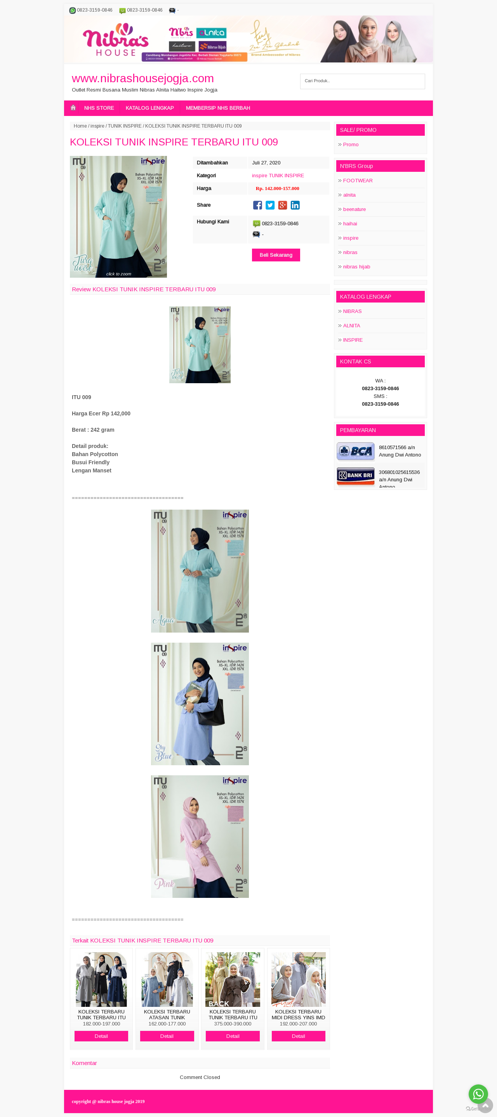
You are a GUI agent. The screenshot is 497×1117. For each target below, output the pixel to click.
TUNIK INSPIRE (125, 126)
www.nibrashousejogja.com (143, 78)
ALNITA (351, 326)
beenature (354, 209)
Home (80, 126)
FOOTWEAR (358, 180)
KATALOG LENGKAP (150, 108)
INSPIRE (353, 340)
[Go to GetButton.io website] (478, 1109)
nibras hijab (356, 267)
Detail (101, 1036)
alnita (349, 195)
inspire (97, 126)
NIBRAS (352, 311)
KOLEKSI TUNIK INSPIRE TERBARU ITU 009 (174, 142)
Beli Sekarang (276, 255)
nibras (350, 252)
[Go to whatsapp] (478, 1094)
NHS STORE (99, 108)
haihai (350, 224)
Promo (351, 144)
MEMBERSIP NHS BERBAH (218, 108)
